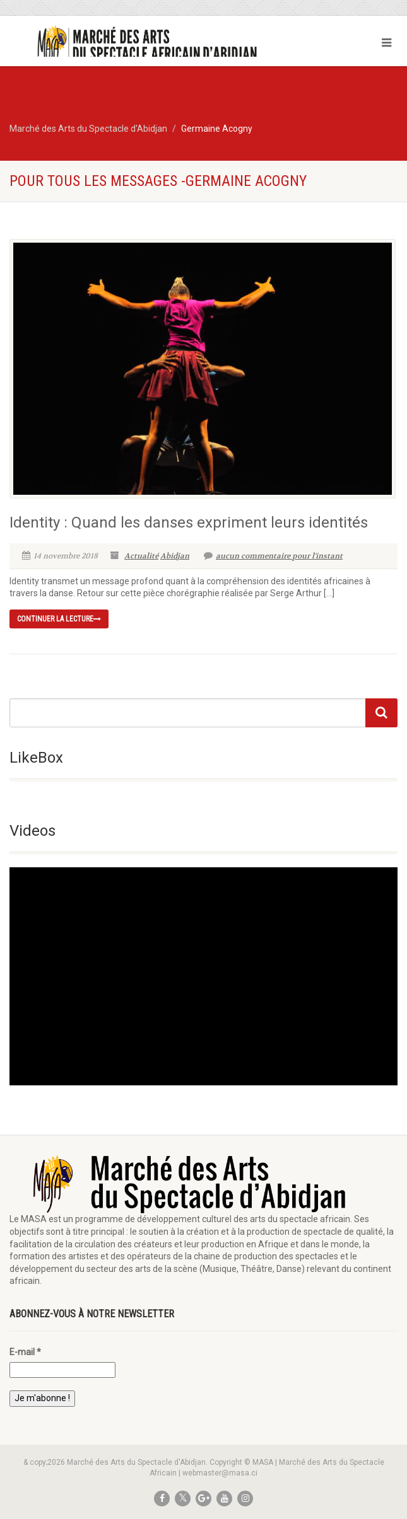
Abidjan (174, 556)
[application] (203, 976)
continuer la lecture (59, 619)
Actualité (141, 556)
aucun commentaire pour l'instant (273, 556)
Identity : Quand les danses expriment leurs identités (188, 522)
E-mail (25, 1352)
